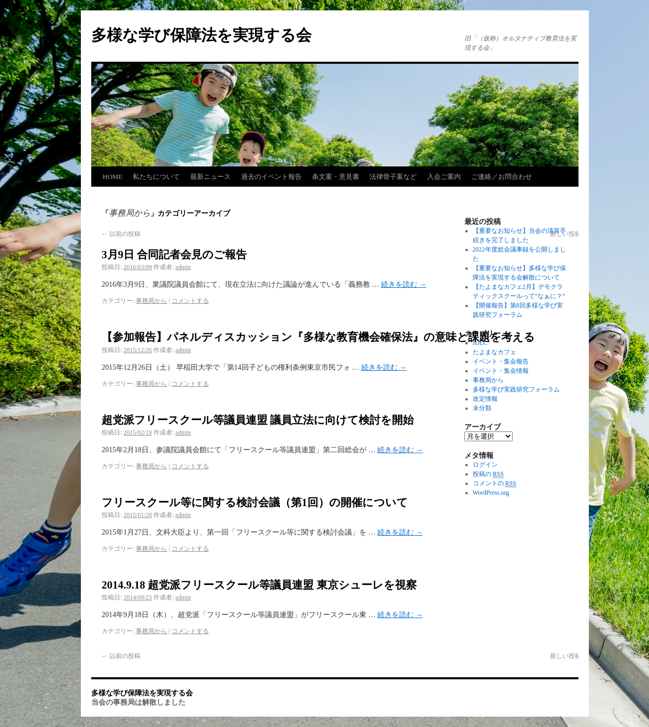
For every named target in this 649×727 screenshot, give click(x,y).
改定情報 (485, 398)
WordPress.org (491, 492)
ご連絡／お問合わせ (501, 176)
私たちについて (156, 176)
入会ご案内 (444, 176)
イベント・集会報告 (501, 361)
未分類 (482, 408)
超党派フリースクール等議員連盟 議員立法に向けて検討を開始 (258, 420)
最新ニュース (210, 176)
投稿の (488, 474)
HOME (112, 176)
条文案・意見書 (335, 176)
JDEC (480, 342)
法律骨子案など (393, 176)
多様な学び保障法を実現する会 (201, 35)
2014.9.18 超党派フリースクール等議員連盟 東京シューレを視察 (259, 585)
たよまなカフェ (494, 352)
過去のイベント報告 (271, 176)
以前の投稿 (121, 233)
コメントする (190, 300)
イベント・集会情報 (501, 370)
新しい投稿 (569, 656)
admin (183, 267)
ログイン (485, 464)
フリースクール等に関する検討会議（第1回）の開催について (255, 502)
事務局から (151, 300)
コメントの (494, 483)
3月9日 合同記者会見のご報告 (174, 254)
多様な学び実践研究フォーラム (516, 389)
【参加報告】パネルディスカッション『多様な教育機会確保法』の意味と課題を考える (318, 337)
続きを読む (404, 284)
